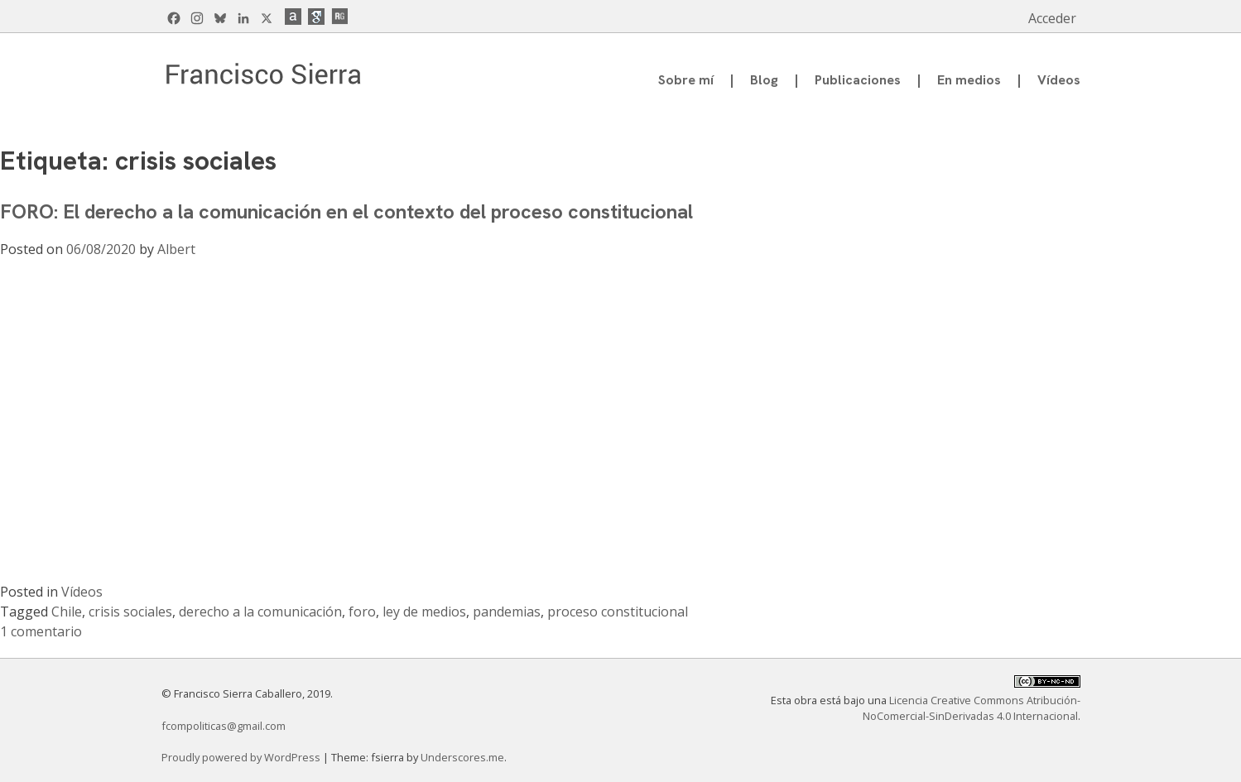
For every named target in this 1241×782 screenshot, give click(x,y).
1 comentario (41, 631)
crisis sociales (130, 611)
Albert (176, 249)
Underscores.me (462, 757)
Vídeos (1058, 80)
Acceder (1052, 18)
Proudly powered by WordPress (242, 757)
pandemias (507, 611)
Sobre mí (686, 80)
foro (362, 611)
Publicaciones (858, 80)
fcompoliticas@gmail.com (223, 725)
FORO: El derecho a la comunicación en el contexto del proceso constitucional (346, 211)
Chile (66, 611)
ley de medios (424, 611)
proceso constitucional (617, 611)
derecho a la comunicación (260, 611)
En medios (969, 80)
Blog (764, 80)
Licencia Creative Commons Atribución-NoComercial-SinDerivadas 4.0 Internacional (971, 708)
